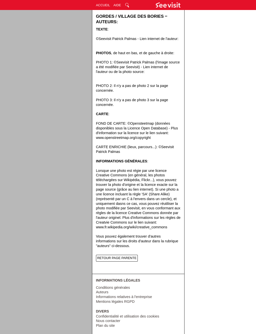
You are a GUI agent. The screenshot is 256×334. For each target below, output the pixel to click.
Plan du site (105, 326)
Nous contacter (108, 321)
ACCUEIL (103, 5)
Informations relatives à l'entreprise (124, 297)
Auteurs (102, 292)
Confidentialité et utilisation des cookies (127, 316)
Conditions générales (113, 288)
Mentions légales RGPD (115, 302)
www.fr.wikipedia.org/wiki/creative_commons (131, 227)
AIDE (117, 5)
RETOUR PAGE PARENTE (116, 258)
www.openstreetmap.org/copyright (123, 138)
